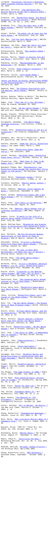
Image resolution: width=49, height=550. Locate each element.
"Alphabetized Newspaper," (33, 496)
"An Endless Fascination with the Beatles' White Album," (23, 107)
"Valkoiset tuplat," (25, 212)
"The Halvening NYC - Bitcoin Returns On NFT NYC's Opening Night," (23, 12)
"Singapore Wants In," (25, 470)
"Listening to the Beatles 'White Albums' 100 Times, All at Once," (21, 327)
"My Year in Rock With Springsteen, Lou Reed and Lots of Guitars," (23, 301)
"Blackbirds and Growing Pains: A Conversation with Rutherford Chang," (24, 270)
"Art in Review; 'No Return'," (33, 486)
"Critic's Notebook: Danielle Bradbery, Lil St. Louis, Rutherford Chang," (24, 317)
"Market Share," (27, 519)
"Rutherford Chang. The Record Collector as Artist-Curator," (23, 22)
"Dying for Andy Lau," (25, 463)
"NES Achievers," (35, 543)
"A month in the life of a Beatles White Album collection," (21, 260)
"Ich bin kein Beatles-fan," (25, 47)
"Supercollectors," (26, 408)
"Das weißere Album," (34, 61)
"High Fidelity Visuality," (29, 82)
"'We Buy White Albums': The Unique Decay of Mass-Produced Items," (24, 364)
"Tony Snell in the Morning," (28, 243)
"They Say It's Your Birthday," (29, 122)
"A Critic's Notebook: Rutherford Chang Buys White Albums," (21, 291)
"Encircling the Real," (29, 526)
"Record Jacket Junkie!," (33, 219)
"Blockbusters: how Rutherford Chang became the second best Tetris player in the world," (24, 203)
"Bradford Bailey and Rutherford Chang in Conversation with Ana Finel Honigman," (22, 427)
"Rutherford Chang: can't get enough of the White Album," (23, 355)
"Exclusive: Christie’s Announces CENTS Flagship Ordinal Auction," (22, 3)
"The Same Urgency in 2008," (27, 446)
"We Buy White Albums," (29, 130)
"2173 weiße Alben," (29, 89)
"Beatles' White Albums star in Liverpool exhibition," (23, 251)
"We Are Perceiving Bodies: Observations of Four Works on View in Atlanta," (22, 283)
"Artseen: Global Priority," (33, 536)
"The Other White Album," (27, 309)
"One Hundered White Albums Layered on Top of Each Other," (23, 336)
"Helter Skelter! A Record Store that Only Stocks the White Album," (22, 383)
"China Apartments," (27, 415)
